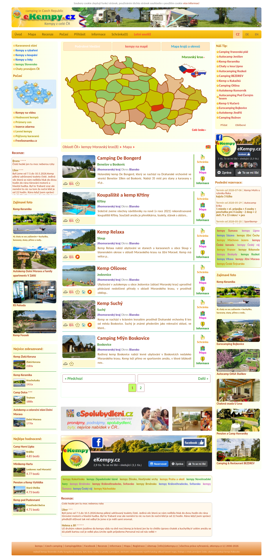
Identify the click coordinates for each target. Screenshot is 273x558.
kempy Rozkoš (250, 254)
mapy (173, 551)
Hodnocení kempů (27, 117)
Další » (203, 378)
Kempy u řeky (24, 59)
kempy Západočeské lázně (102, 479)
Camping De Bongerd (119, 158)
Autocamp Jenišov (231, 57)
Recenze (47, 34)
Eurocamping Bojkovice (233, 108)
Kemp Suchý (110, 303)
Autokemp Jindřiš (230, 113)
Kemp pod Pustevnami (26, 500)
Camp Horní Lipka (23, 446)
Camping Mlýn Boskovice (123, 338)
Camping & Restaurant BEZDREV (236, 463)
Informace (98, 34)
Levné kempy (24, 131)
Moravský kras (192, 57)
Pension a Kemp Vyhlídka (28, 482)
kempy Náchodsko (105, 488)
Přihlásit (79, 34)
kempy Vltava (225, 259)
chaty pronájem (194, 551)
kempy (39, 546)
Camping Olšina (229, 86)
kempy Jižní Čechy (248, 235)
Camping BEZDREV (231, 76)
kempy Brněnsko (80, 484)
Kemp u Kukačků (230, 81)
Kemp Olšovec (112, 268)
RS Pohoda (19, 305)
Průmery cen (23, 122)
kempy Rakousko (232, 551)
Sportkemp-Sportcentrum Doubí (237, 217)
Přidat (223, 125)
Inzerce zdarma (25, 126)
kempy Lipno (251, 230)
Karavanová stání (26, 45)
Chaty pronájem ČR (28, 69)
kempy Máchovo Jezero (233, 240)
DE (247, 34)
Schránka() (120, 34)
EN (256, 34)
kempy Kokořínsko (74, 479)
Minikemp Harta (23, 464)
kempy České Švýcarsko (231, 264)
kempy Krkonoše (249, 249)
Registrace (139, 546)
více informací (191, 3)
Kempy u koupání (26, 55)
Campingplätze (73, 546)
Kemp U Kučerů (229, 103)
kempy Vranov (226, 249)
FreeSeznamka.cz (26, 140)
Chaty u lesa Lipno (231, 66)
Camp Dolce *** (22, 392)
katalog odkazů (157, 551)
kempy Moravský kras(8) (101, 147)
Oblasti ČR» (71, 147)
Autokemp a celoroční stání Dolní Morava (33, 412)
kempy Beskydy (227, 254)
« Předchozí (73, 378)
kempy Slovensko (26, 64)
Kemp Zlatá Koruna (24, 356)
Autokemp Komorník (232, 90)
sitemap (151, 546)
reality (96, 551)
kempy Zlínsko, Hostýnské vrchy (139, 479)
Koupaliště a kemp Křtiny (123, 195)
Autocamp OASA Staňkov (231, 374)
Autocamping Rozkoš (232, 71)
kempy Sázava (225, 235)
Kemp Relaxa (110, 232)
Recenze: (18, 153)
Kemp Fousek (21, 335)
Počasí (64, 34)
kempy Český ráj (248, 245)
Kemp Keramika (22, 209)
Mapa (32, 34)
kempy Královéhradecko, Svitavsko (113, 484)
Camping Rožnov (230, 118)
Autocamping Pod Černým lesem (236, 96)
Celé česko (198, 130)
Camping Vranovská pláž (233, 52)
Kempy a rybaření (27, 50)
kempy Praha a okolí (172, 479)
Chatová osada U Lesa (229, 403)
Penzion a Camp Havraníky (232, 433)
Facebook (89, 546)
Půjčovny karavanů (27, 136)
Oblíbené (240, 125)
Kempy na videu (26, 112)
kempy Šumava (227, 230)
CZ (237, 34)
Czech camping (53, 546)
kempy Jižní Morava (248, 259)
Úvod (18, 34)
